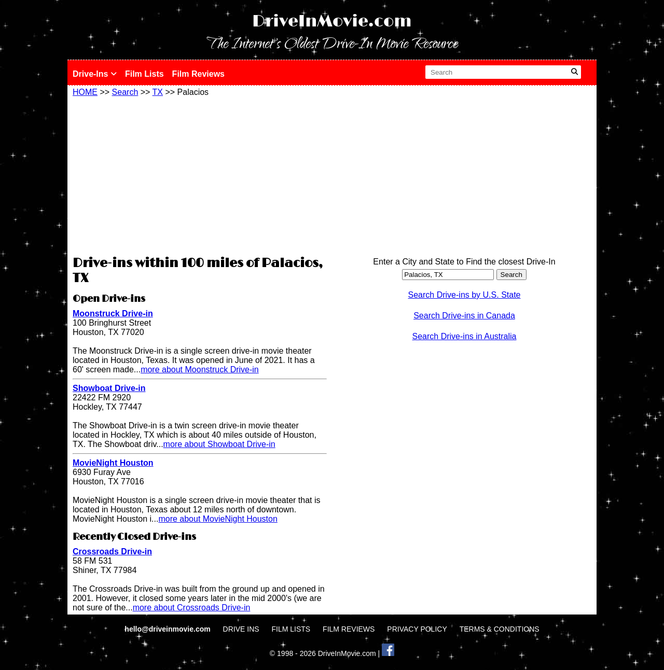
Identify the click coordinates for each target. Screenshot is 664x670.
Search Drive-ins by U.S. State (464, 294)
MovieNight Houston (113, 462)
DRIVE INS (241, 629)
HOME (85, 92)
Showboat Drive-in (109, 388)
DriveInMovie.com (332, 21)
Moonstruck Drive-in (113, 313)
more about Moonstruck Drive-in (200, 369)
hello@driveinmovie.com (168, 629)
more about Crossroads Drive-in (192, 607)
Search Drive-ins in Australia (464, 336)
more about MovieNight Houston (217, 518)
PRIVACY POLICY (417, 629)
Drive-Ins (95, 73)
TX (158, 92)
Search (125, 92)
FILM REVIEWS (349, 629)
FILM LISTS (291, 629)
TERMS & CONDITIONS (500, 629)
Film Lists (144, 73)
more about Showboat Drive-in (219, 444)
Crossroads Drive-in (112, 551)
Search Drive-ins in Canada (464, 315)
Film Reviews (198, 73)
